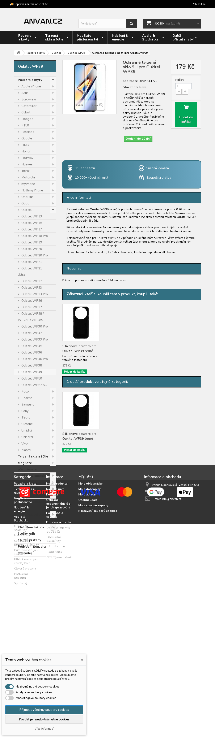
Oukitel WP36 (31, 352)
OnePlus (27, 197)
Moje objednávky (90, 592)
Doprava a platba (58, 630)
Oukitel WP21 (31, 262)
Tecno (25, 417)
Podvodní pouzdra (32, 547)
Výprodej (25, 553)
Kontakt (52, 603)
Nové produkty (56, 592)
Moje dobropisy (89, 597)
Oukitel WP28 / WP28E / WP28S (31, 317)
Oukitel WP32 (31, 333)
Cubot (25, 112)
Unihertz (27, 437)
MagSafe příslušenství (28, 466)
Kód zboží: (130, 81)
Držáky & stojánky (31, 489)
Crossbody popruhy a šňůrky (32, 505)
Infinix (25, 171)
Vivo (24, 443)
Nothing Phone (32, 190)
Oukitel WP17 (31, 229)
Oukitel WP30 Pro (34, 326)
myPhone (28, 184)
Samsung (27, 404)
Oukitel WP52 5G (34, 385)
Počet (179, 80)
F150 (25, 125)
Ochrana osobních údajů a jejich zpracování (58, 612)
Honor (25, 151)
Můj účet (85, 585)
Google (26, 138)
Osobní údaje (87, 608)
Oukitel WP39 (31, 372)
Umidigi (26, 430)
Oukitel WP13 (31, 216)
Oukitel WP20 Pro (34, 255)
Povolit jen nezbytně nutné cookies (44, 719)
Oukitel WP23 (31, 288)
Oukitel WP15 (31, 223)
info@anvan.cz (171, 607)
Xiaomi (26, 450)
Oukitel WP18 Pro (34, 236)
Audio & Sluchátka (32, 482)
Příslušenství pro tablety (31, 517)
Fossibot (27, 132)
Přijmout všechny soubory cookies (44, 709)
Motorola (28, 177)
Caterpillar (29, 106)
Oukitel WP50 (31, 378)
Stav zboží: (131, 87)
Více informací (44, 729)
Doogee (27, 119)
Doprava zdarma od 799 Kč (58, 638)
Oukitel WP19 (31, 242)
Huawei (27, 164)
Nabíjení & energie (32, 476)
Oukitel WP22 (31, 281)
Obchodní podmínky (53, 647)
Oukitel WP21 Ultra (30, 271)
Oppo (25, 203)
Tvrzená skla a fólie (33, 456)
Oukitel (26, 210)
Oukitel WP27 (31, 307)
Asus (24, 93)
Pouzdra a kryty (30, 80)
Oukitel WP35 (31, 346)
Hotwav (27, 158)
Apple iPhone (31, 86)
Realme (27, 398)
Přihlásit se (199, 4)
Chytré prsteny (29, 540)
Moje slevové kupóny (93, 614)
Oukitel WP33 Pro (34, 339)
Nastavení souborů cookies (97, 619)
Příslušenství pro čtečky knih (31, 530)
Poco (25, 391)
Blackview (28, 99)
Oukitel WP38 (31, 365)
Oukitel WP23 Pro (34, 294)
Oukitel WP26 (31, 301)
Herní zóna (26, 495)
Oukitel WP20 (31, 249)
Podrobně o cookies (54, 623)
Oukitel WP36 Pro (34, 359)
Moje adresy (87, 603)
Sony (25, 411)
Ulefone (27, 424)
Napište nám (55, 597)
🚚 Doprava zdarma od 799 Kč (28, 4)
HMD (25, 145)
